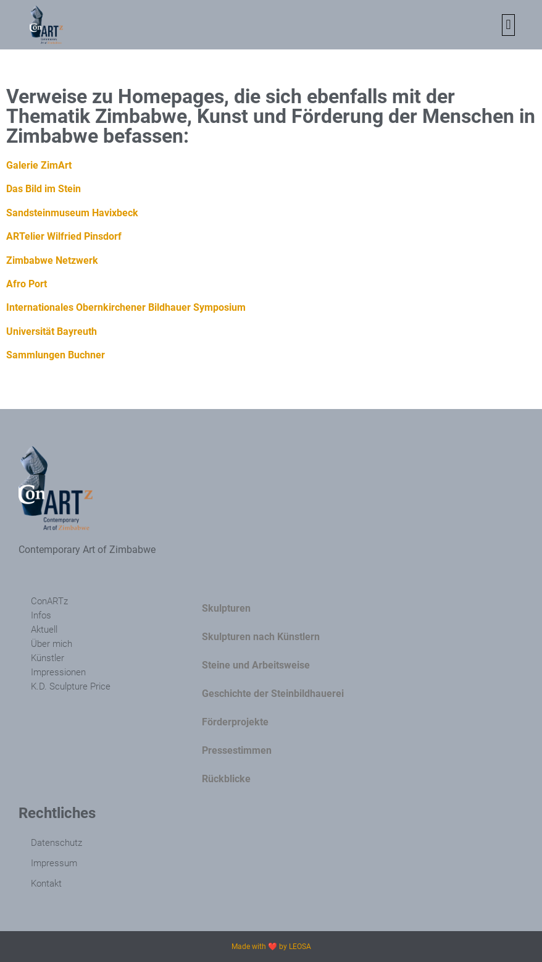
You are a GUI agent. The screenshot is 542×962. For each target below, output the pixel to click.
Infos (41, 615)
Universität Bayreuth (51, 331)
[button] (508, 25)
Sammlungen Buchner (55, 355)
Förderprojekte (235, 722)
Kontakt (46, 883)
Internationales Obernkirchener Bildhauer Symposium (126, 307)
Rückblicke (226, 779)
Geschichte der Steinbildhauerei (273, 693)
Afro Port (26, 284)
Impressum (54, 863)
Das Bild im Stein (43, 189)
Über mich (51, 643)
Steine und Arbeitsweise (256, 665)
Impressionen (58, 672)
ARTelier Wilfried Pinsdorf (64, 236)
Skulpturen (226, 608)
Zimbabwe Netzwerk (52, 260)
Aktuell (44, 629)
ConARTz (49, 601)
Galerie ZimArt (39, 165)
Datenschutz (56, 842)
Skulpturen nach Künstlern (261, 637)
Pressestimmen (237, 750)
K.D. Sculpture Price (70, 686)
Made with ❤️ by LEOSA (271, 946)
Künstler (47, 658)
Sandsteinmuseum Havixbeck (72, 213)
